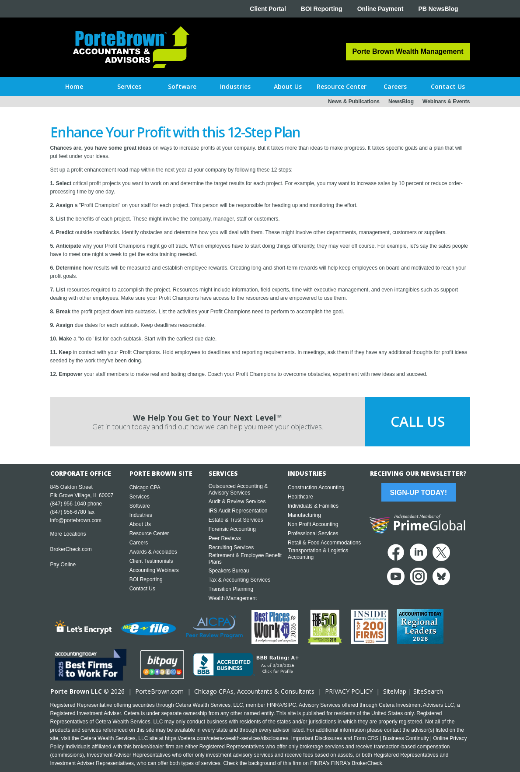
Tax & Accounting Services (239, 580)
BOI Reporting (321, 8)
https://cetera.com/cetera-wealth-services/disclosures (226, 738)
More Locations (68, 534)
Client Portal (268, 8)
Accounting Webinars (154, 570)
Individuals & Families (313, 506)
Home (74, 86)
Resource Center (149, 533)
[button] (129, 86)
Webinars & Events (446, 101)
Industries (140, 515)
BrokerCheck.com (71, 549)
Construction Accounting (316, 487)
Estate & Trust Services (236, 520)
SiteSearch (428, 691)
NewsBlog (401, 101)
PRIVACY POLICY (349, 691)
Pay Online (63, 564)
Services (139, 497)
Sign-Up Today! (418, 492)
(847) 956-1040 (68, 504)
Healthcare (300, 497)
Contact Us (142, 589)
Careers (138, 543)
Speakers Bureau (229, 571)
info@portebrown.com (76, 520)
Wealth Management (233, 598)
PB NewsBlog (438, 8)
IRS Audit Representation (238, 511)
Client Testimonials (151, 561)
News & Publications (354, 101)
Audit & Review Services (237, 501)
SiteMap (394, 691)
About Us (140, 524)
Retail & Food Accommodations (324, 543)
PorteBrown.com (159, 691)
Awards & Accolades (153, 552)
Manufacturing (304, 515)
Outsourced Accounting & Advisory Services (238, 489)
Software (139, 506)
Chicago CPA (145, 487)
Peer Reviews (225, 538)
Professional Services (313, 533)
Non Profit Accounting (313, 524)
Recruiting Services (231, 547)
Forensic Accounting (232, 529)
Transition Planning (231, 589)
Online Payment (380, 8)
